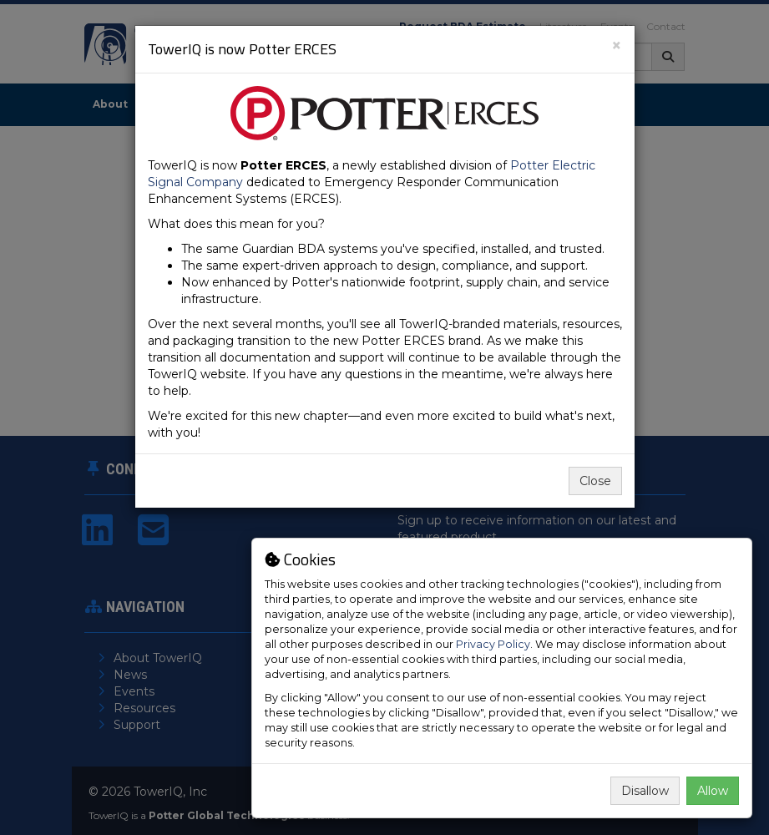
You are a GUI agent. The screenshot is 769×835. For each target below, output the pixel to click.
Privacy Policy (493, 644)
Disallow (645, 790)
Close (595, 480)
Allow (712, 790)
